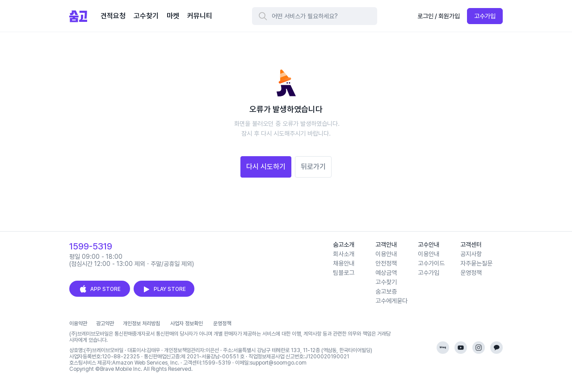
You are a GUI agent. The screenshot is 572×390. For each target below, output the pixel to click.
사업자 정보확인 (186, 323)
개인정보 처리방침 (141, 323)
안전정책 (386, 263)
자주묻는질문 (476, 263)
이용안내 (386, 253)
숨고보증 (386, 291)
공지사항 (471, 253)
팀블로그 (343, 272)
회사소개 (343, 253)
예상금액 (386, 272)
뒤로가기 (313, 166)
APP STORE (100, 289)
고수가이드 (431, 263)
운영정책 (471, 272)
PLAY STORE (164, 289)
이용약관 (78, 323)
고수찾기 (386, 282)
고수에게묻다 (391, 300)
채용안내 (343, 263)
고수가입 (485, 16)
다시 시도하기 (266, 166)
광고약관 (105, 323)
